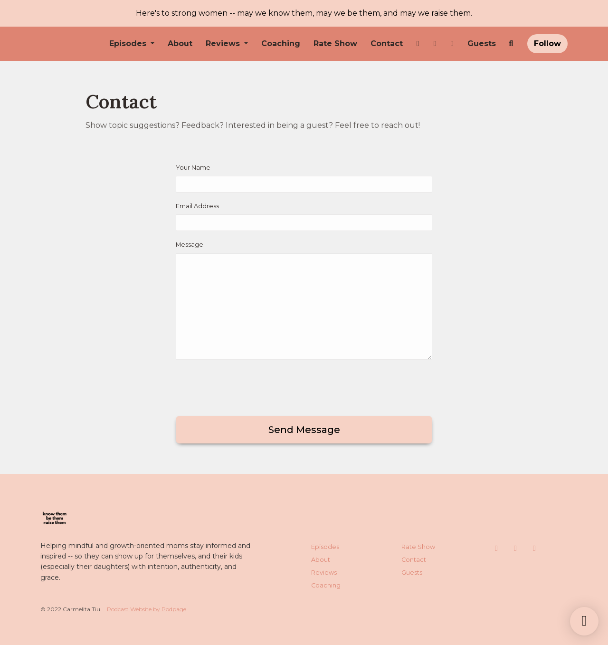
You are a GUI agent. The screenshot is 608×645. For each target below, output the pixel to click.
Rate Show (335, 43)
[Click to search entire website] (511, 43)
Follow (547, 43)
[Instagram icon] (496, 548)
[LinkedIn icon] (534, 548)
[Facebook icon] (515, 548)
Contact (386, 43)
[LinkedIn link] (452, 43)
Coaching (280, 43)
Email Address (197, 206)
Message (189, 244)
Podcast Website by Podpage (146, 609)
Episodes (129, 43)
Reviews (224, 43)
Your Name (193, 167)
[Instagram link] (418, 43)
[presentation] (248, 385)
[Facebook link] (435, 43)
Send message (304, 429)
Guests (481, 43)
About (180, 43)
